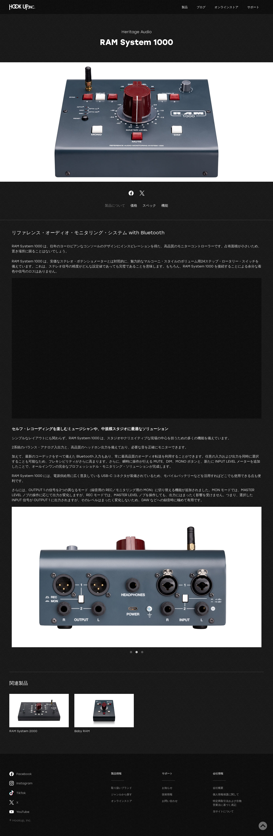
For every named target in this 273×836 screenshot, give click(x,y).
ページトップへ (263, 826)
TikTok (17, 792)
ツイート (142, 193)
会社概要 (218, 788)
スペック (149, 205)
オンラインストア (226, 7)
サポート (253, 7)
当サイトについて (223, 811)
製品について (115, 205)
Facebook (20, 774)
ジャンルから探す (121, 794)
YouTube (19, 812)
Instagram (20, 783)
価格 (133, 205)
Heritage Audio (136, 31)
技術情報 (167, 794)
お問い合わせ (170, 801)
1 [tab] (131, 652)
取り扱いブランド (121, 788)
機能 (164, 205)
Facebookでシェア (131, 193)
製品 (185, 7)
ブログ (201, 7)
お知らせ (167, 788)
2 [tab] (136, 652)
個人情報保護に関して (226, 794)
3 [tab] (142, 652)
